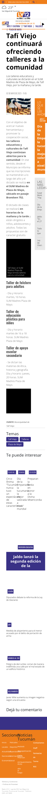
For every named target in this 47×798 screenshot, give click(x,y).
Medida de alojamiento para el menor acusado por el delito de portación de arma (24, 633)
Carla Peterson (21, 756)
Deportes (13, 747)
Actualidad (6, 751)
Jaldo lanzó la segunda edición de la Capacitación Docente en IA (25, 565)
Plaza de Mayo (15, 444)
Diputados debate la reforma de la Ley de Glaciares (24, 598)
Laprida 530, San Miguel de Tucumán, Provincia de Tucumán (15, 790)
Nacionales (6, 756)
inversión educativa (25, 547)
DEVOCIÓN (32, 472)
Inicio (4, 742)
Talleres (25, 439)
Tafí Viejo (12, 439)
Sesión (10, 591)
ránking (21, 472)
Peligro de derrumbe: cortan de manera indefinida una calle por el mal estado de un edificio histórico (25, 667)
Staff (35, 748)
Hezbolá (21, 746)
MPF (9, 625)
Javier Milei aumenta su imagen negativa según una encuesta (25, 698)
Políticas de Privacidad (10, 784)
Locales (5, 747)
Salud (12, 760)
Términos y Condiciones (9, 782)
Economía (6, 760)
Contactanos (38, 743)
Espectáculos (15, 751)
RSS (34, 766)
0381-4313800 (7, 793)
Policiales (14, 742)
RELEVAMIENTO (13, 691)
